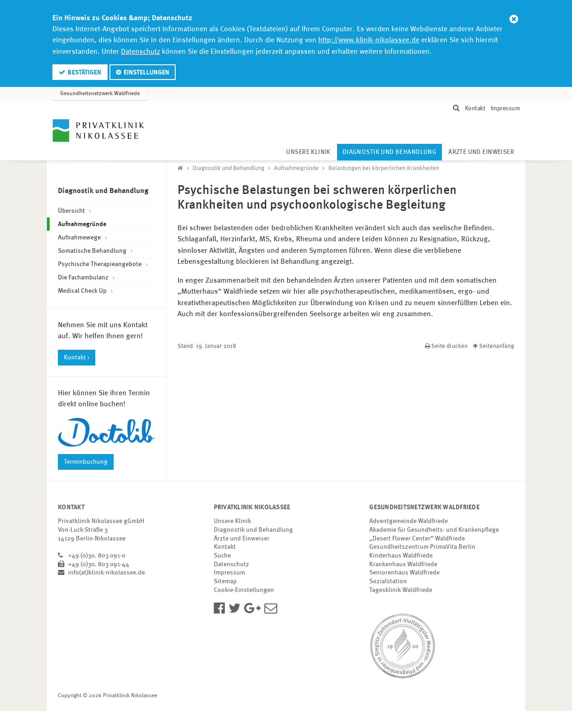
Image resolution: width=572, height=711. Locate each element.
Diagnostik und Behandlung (392, 149)
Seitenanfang (493, 346)
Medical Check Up (83, 291)
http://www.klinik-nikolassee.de (368, 40)
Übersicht (72, 211)
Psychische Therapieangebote (100, 264)
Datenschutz (140, 52)
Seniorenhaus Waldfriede (404, 572)
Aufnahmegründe (94, 223)
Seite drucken (447, 346)
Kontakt (475, 108)
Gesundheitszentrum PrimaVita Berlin (422, 547)
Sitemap (225, 581)
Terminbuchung (86, 462)
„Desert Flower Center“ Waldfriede (417, 538)
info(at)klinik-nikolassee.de (106, 572)
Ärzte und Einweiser (481, 152)
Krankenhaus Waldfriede (403, 564)
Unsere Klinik (308, 152)
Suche (222, 555)
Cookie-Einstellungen (244, 590)
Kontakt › (76, 357)
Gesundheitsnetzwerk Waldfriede (100, 94)
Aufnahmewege (80, 237)
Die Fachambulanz (84, 277)
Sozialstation (388, 581)
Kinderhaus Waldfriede (401, 555)
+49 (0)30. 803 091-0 (97, 555)
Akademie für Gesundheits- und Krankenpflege (434, 530)
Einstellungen (146, 72)
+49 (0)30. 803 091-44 (98, 564)
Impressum (505, 108)
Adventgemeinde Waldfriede (408, 521)
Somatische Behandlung (93, 251)
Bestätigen (84, 72)
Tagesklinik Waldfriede (400, 590)
